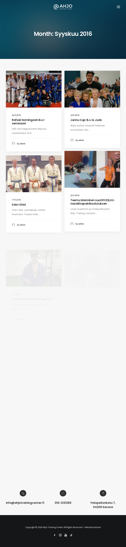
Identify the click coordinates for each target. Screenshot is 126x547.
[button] (118, 7)
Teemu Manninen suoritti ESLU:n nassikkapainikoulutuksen (92, 212)
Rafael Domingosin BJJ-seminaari (28, 121)
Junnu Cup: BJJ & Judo (86, 120)
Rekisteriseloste (93, 527)
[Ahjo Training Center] (63, 6)
